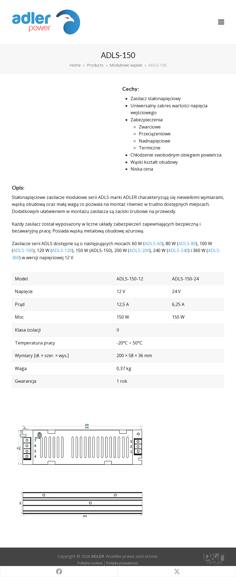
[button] (221, 22)
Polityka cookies (90, 563)
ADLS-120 (62, 250)
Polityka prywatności (122, 563)
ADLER (97, 556)
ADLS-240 (178, 250)
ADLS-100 (23, 250)
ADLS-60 (153, 243)
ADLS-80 (187, 243)
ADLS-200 (139, 250)
